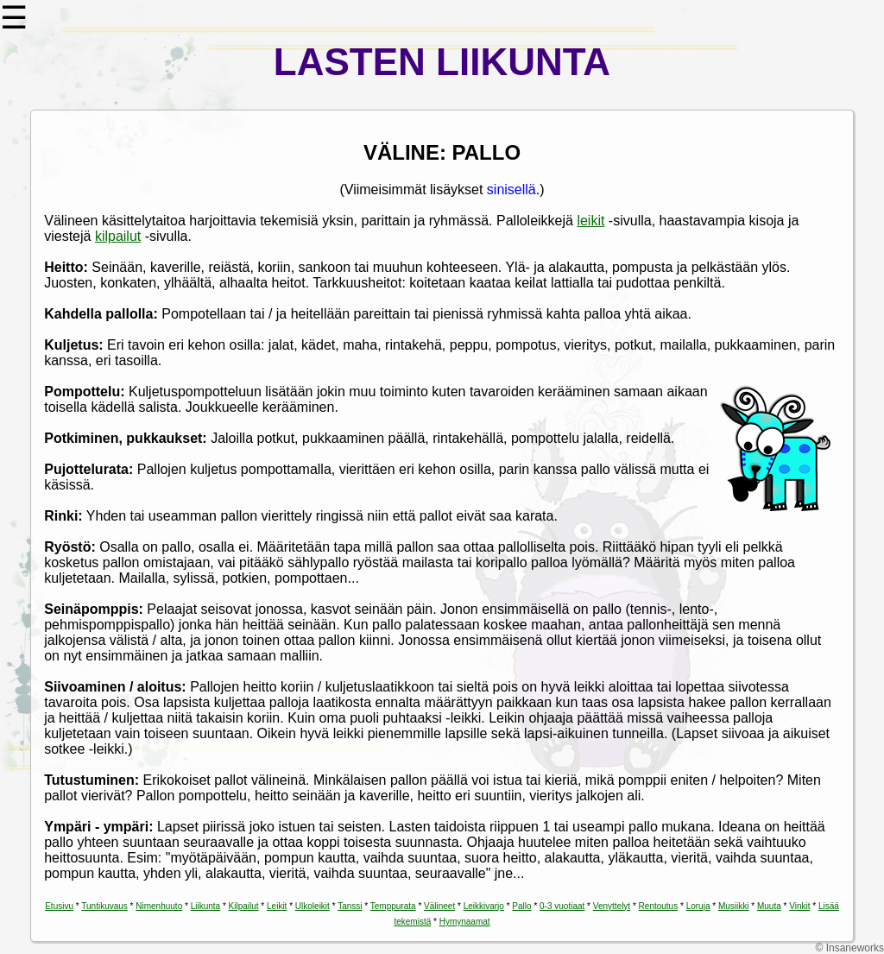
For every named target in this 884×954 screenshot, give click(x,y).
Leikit (277, 906)
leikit (590, 220)
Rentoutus (659, 906)
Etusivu (59, 906)
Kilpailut (244, 906)
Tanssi (350, 906)
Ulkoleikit (312, 906)
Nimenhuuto (159, 906)
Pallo (521, 906)
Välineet (439, 906)
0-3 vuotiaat (562, 906)
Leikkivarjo (484, 906)
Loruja (698, 906)
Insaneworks (855, 948)
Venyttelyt (611, 906)
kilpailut (118, 236)
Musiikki (733, 906)
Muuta (769, 906)
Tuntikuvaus (104, 906)
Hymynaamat (464, 921)
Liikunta (205, 906)
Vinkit (799, 906)
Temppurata (393, 906)
